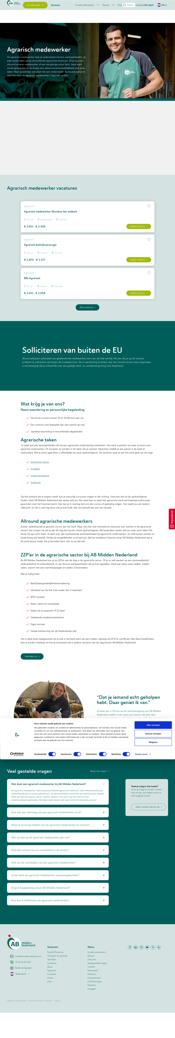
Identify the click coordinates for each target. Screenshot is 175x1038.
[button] (162, 5)
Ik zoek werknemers (85, 14)
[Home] (18, 15)
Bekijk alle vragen (99, 796)
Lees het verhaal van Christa (115, 758)
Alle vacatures (87, 332)
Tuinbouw (36, 507)
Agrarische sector (40, 487)
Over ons (122, 14)
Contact (163, 14)
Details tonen (141, 1033)
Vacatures (20, 35)
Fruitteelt (35, 494)
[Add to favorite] (145, 221)
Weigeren (153, 1021)
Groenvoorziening (40, 501)
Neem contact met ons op (149, 832)
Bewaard (146, 5)
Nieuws (105, 14)
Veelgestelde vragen (144, 14)
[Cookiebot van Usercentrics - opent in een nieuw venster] (16, 1033)
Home (9, 35)
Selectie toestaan (153, 1012)
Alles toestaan (153, 1004)
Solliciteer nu (32, 681)
